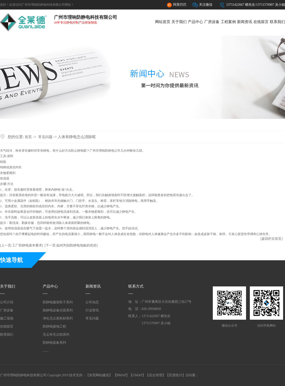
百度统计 (175, 375)
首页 (28, 137)
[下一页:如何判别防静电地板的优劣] (71, 245)
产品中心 (195, 22)
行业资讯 (92, 310)
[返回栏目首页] (272, 239)
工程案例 (228, 22)
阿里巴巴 (176, 5)
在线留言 (261, 22)
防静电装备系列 (54, 342)
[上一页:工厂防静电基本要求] (21, 245)
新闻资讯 (244, 22)
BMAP (121, 375)
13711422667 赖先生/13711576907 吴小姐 (252, 5)
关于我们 (179, 22)
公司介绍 (6, 302)
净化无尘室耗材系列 (58, 318)
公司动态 (92, 302)
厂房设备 (211, 22)
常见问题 (45, 137)
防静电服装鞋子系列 (58, 302)
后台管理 (155, 375)
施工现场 (6, 318)
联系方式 (135, 286)
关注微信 (202, 5)
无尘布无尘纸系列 (56, 334)
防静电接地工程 (54, 326)
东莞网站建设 (99, 375)
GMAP (137, 375)
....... (46, 350)
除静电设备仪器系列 (58, 310)
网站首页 (162, 22)
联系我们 (277, 22)
